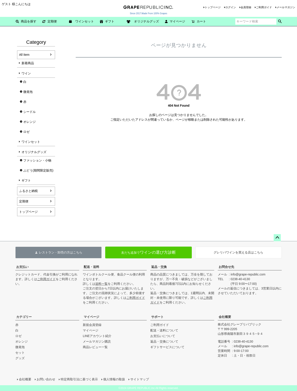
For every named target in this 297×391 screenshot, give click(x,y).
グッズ (20, 358)
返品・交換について (164, 341)
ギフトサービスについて (167, 347)
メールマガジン (286, 7)
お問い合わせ (46, 379)
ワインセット (83, 21)
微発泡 (28, 92)
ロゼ (26, 132)
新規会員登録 (92, 325)
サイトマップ (139, 379)
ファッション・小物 (37, 160)
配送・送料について (164, 330)
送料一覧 (101, 283)
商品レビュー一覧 (95, 347)
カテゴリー (24, 317)
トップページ (213, 7)
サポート (157, 317)
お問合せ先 (226, 267)
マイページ (175, 21)
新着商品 (28, 63)
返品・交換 (159, 267)
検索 (279, 21)
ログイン (230, 7)
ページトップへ (277, 237)
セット (20, 352)
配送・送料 (91, 267)
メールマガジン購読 (97, 341)
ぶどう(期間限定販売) (38, 170)
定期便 (49, 21)
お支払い (22, 267)
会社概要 (225, 317)
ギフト (107, 21)
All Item (24, 54)
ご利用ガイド (264, 7)
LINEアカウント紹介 (97, 336)
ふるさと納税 (28, 191)
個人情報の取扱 (114, 379)
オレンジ (29, 122)
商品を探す (26, 21)
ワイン (26, 73)
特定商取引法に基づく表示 (79, 379)
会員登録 (246, 7)
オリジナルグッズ (144, 21)
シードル (29, 112)
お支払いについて (162, 336)
